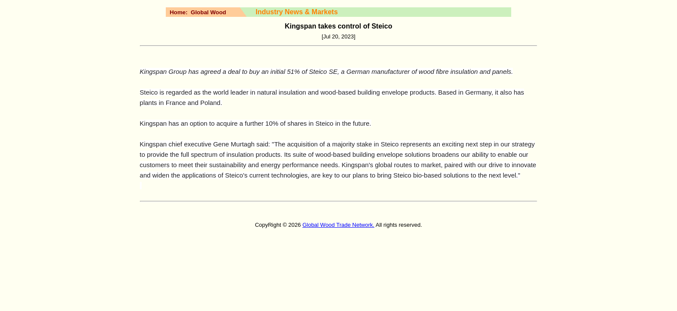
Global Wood (208, 12)
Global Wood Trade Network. (338, 225)
